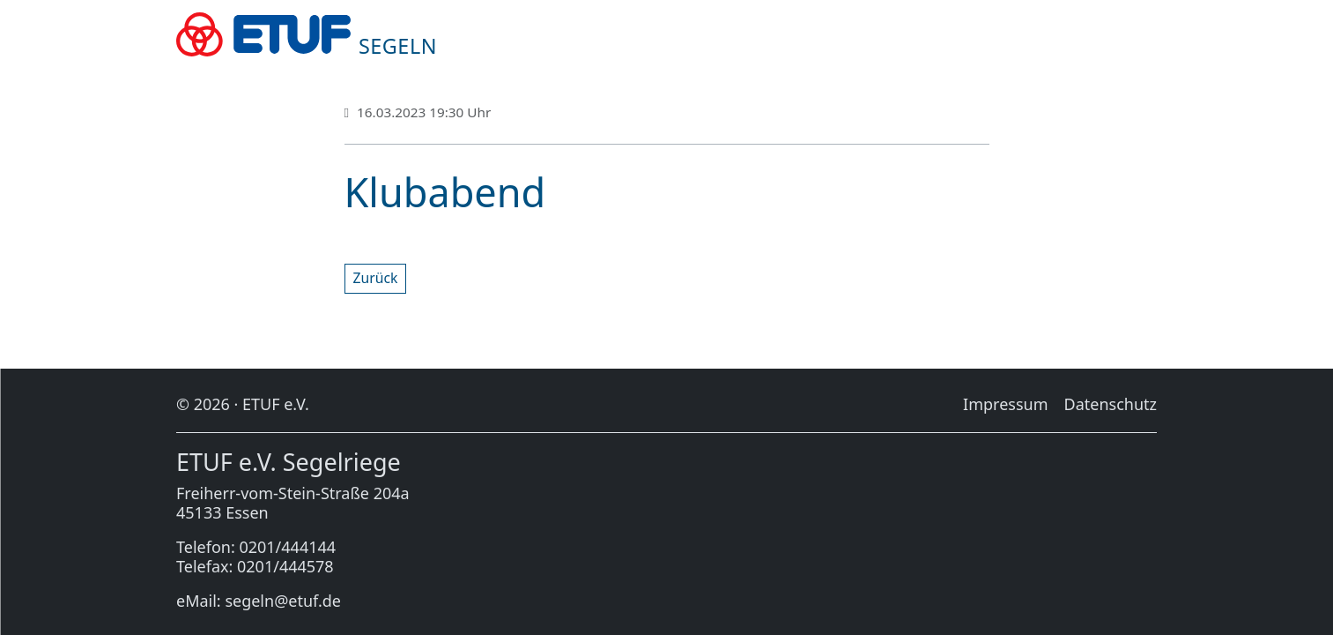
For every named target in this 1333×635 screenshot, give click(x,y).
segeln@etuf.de (283, 600)
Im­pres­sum (1005, 404)
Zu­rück (375, 278)
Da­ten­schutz (1110, 404)
